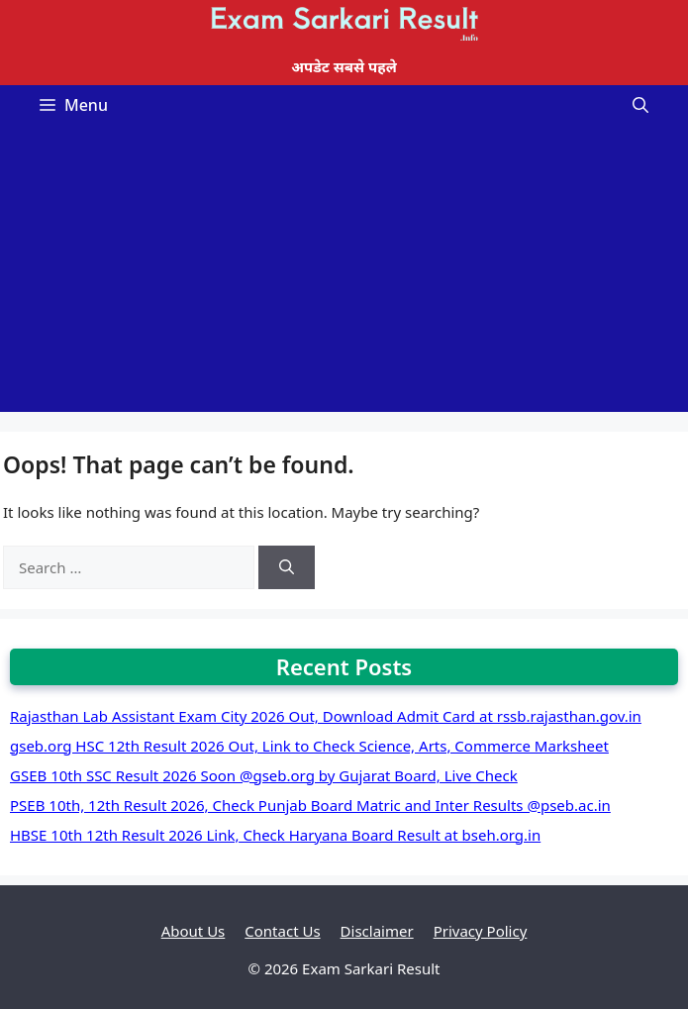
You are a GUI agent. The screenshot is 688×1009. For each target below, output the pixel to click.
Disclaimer (377, 931)
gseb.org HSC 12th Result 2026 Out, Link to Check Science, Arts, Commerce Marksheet (309, 746)
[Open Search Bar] (640, 105)
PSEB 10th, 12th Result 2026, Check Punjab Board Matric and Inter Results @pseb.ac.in (310, 805)
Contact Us (282, 931)
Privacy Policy (481, 931)
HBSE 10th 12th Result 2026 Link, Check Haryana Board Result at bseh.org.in (275, 835)
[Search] (286, 568)
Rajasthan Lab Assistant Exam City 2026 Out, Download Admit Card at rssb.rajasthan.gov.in (325, 716)
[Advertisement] (344, 273)
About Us (193, 931)
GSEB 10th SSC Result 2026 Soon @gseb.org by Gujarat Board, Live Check (264, 775)
